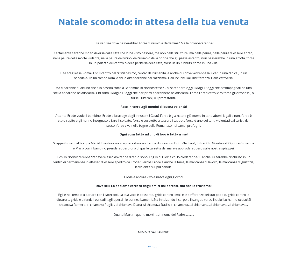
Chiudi (152, 247)
